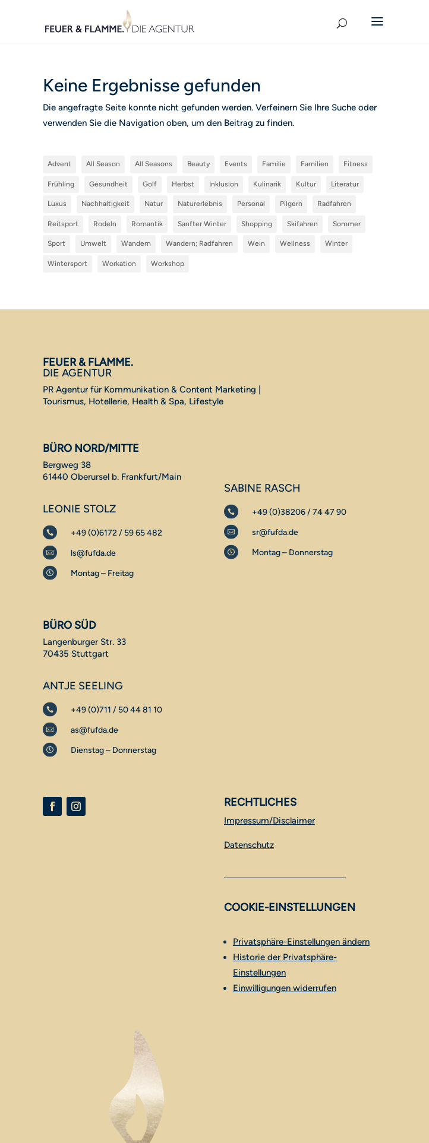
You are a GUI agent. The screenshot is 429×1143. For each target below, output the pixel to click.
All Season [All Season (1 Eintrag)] (103, 164)
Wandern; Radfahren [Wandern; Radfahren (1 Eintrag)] (199, 243)
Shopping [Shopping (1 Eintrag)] (256, 224)
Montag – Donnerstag (292, 552)
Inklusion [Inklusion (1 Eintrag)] (223, 184)
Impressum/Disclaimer (269, 820)
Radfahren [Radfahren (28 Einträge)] (334, 204)
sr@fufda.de (275, 532)
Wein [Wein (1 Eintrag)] (256, 243)
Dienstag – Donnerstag (113, 750)
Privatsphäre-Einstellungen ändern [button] (301, 941)
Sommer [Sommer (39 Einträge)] (347, 224)
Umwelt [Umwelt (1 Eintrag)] (93, 243)
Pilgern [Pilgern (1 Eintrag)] (291, 204)
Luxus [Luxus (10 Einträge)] (57, 204)
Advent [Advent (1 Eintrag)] (59, 164)
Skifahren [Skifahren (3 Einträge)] (302, 224)
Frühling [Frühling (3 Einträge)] (61, 184)
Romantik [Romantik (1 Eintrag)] (147, 224)
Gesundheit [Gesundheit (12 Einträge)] (108, 184)
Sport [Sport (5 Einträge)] (56, 243)
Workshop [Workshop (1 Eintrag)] (167, 263)
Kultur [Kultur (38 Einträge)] (306, 184)
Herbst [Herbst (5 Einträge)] (183, 184)
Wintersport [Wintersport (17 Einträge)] (67, 263)
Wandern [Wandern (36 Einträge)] (136, 243)
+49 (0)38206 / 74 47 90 (299, 512)
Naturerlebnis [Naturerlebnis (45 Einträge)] (200, 204)
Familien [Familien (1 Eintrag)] (315, 164)
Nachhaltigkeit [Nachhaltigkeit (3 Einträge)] (105, 204)
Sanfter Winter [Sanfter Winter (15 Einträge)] (202, 224)
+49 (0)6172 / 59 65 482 (116, 533)
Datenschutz (249, 845)
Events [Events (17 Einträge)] (236, 164)
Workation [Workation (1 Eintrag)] (119, 263)
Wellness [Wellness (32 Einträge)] (295, 243)
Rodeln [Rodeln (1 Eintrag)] (104, 224)
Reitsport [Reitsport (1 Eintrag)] (63, 224)
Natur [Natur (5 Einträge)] (153, 204)
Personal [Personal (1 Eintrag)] (251, 204)
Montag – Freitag (102, 573)
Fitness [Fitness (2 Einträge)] (355, 164)
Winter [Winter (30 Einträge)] (336, 243)
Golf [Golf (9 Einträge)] (150, 184)
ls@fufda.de (93, 553)
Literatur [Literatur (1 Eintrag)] (345, 184)
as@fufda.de (94, 730)
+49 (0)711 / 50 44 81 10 (116, 710)
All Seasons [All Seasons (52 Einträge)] (153, 164)
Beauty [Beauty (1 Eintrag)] (198, 164)
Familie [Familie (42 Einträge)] (274, 164)
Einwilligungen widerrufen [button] (284, 988)
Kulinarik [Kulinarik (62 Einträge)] (267, 184)
